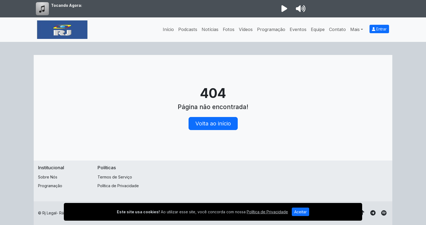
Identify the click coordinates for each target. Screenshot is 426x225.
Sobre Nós (47, 177)
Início (168, 29)
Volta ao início (213, 123)
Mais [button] (355, 29)
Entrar (379, 29)
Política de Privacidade (118, 185)
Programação (271, 29)
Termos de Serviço (115, 177)
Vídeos (246, 29)
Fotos (228, 29)
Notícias (210, 29)
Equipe (318, 29)
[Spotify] (383, 213)
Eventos (298, 29)
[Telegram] (372, 213)
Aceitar (300, 211)
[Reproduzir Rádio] (284, 8)
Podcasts (187, 29)
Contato (337, 29)
